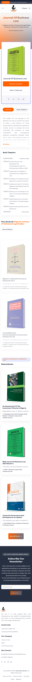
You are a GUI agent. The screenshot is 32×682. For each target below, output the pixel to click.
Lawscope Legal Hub (8, 628)
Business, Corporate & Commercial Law (16, 27)
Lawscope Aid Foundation (9, 631)
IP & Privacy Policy (7, 646)
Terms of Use (5, 640)
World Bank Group (9, 523)
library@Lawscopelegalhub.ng (16, 654)
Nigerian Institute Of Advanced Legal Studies (16, 25)
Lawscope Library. (21, 671)
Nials (5, 469)
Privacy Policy (17, 676)
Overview (8, 109)
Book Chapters (22, 109)
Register (18, 679)
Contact (26, 676)
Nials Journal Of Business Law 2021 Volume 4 (14, 463)
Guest (24, 8)
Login (12, 679)
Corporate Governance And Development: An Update (13, 516)
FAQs (3, 643)
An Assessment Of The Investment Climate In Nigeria (14, 407)
